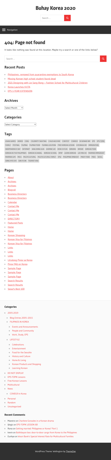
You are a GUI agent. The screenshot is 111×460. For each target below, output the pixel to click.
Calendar (12, 202)
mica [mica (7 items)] (19, 157)
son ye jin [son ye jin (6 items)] (22, 161)
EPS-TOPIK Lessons (16, 377)
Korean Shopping (16, 235)
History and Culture (21, 356)
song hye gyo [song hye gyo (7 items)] (10, 161)
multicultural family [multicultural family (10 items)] (47, 157)
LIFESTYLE (15, 339)
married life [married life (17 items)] (10, 157)
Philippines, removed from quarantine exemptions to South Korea (41, 74)
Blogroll (12, 189)
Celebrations (18, 344)
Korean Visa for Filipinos (20, 239)
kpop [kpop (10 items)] (60, 153)
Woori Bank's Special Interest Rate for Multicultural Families (45, 436)
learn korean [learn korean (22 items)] (70, 153)
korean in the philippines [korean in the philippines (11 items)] (15, 153)
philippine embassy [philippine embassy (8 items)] (71, 157)
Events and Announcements (25, 326)
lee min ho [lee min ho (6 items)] (82, 153)
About (11, 177)
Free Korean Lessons (17, 380)
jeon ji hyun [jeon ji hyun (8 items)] (62, 149)
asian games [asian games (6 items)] (10, 141)
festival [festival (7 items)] (16, 145)
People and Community (23, 330)
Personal (12, 398)
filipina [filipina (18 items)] (24, 145)
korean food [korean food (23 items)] (90, 149)
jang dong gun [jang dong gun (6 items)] (38, 149)
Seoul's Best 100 (16, 289)
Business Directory (17, 194)
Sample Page (14, 268)
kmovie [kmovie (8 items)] (80, 149)
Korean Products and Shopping (26, 364)
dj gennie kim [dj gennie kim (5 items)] (85, 141)
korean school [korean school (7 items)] (50, 153)
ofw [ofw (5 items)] (59, 157)
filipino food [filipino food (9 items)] (34, 145)
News (10, 388)
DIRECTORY (14, 218)
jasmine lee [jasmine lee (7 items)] (51, 149)
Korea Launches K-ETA (19, 87)
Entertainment (19, 348)
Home (11, 227)
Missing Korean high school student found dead (32, 78)
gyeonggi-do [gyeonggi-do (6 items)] (81, 145)
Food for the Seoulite (22, 352)
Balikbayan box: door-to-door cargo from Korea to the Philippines (46, 432)
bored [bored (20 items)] (20, 141)
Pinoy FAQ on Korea (17, 264)
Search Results (15, 280)
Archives (12, 181)
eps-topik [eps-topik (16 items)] (100, 141)
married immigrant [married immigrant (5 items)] (96, 153)
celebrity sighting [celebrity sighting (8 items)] (38, 141)
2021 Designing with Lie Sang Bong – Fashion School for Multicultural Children (48, 82)
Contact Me (13, 206)
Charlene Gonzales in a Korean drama (36, 420)
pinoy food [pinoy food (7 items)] (85, 157)
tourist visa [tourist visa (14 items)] (33, 161)
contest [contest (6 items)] (65, 141)
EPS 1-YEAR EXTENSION (20, 91)
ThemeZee (71, 451)
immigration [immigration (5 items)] (94, 145)
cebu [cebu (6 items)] (27, 141)
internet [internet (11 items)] (26, 149)
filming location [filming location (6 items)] (49, 145)
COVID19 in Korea (18, 393)
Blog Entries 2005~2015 (21, 317)
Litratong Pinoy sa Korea (20, 260)
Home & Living (19, 360)
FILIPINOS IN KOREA (19, 321)
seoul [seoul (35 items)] (100, 157)
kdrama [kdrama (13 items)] (72, 149)
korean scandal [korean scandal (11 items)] (35, 153)
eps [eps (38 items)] (93, 141)
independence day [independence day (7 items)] (12, 149)
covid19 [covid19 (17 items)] (74, 141)
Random (12, 402)
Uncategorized (14, 406)
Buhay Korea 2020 (56, 8)
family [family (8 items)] (8, 145)
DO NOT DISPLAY (16, 373)
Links (10, 247)
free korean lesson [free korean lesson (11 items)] (66, 145)
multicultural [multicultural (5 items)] (29, 157)
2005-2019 (13, 312)
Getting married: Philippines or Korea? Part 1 (37, 428)
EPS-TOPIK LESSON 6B (27, 424)
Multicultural (13, 384)
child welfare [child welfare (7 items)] (54, 141)
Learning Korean (20, 368)
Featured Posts (15, 222)
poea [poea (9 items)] (94, 157)
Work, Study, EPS (20, 334)
